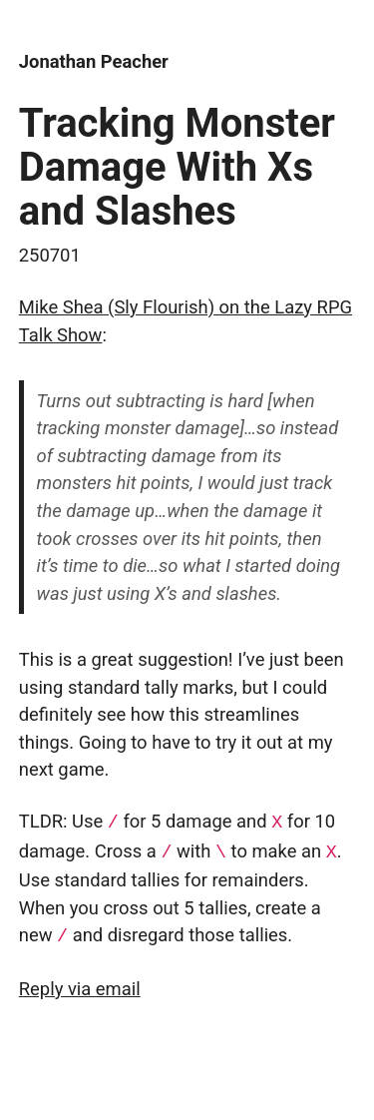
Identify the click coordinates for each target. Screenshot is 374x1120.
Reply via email (80, 985)
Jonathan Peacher (94, 61)
